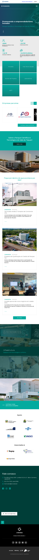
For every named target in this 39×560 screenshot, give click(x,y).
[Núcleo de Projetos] (10, 78)
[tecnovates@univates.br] (19, 484)
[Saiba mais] (19, 144)
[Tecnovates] (28, 67)
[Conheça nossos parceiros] (27, 125)
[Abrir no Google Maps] (9, 513)
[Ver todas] (19, 317)
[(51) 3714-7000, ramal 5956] (19, 481)
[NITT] (10, 90)
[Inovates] (10, 67)
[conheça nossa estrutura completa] (19, 405)
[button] (35, 103)
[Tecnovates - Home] (5, 6)
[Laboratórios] (28, 78)
